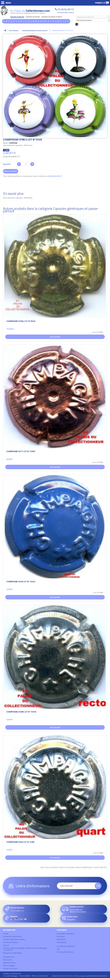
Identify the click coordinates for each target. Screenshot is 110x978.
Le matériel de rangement (66, 946)
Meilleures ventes (9, 962)
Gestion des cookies (10, 968)
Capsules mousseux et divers (51, 17)
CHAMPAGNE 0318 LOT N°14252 (20, 582)
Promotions (61, 936)
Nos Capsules (62, 942)
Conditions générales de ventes (14, 939)
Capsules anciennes (33, 17)
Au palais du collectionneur (12, 936)
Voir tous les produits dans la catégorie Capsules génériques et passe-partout (73, 868)
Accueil (5, 933)
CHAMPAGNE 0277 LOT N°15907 (20, 451)
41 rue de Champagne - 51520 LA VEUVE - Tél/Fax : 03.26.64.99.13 (25, 976)
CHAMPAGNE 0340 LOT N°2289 (20, 842)
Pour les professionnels (65, 952)
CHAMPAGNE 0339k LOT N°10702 (21, 712)
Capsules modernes (17, 17)
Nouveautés (61, 939)
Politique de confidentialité (12, 953)
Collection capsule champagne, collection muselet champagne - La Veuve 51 (25, 949)
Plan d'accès (7, 959)
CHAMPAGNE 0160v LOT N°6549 (20, 321)
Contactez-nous (8, 957)
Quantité (6, 164)
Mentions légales (9, 965)
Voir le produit (55, 337)
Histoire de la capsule (10, 942)
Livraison (6, 945)
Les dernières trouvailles (65, 933)
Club (58, 949)
